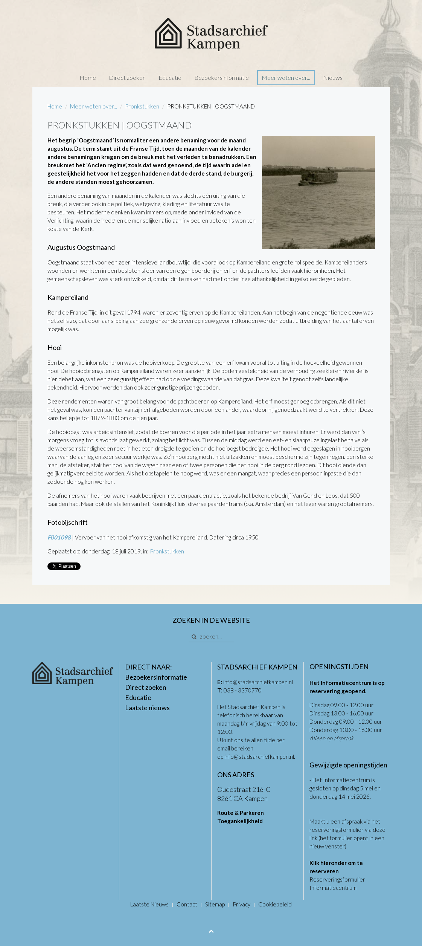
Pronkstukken (142, 106)
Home (87, 77)
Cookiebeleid (275, 904)
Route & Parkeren (240, 812)
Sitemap (215, 904)
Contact (187, 904)
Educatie (169, 77)
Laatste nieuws (147, 707)
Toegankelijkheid (240, 821)
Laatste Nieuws (149, 904)
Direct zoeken (127, 77)
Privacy (241, 904)
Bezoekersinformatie (221, 77)
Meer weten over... (286, 77)
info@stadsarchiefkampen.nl (258, 682)
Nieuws (333, 77)
